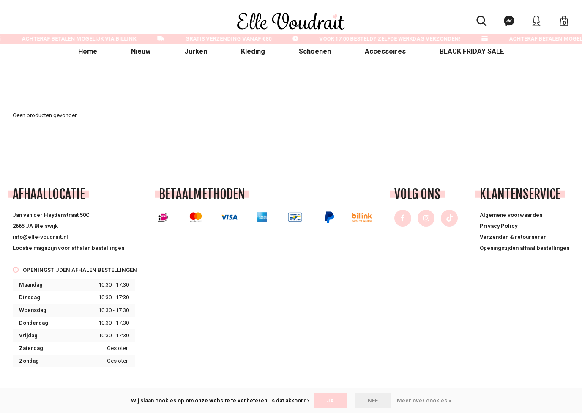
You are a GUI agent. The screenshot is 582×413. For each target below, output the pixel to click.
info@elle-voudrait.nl (40, 237)
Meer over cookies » (424, 400)
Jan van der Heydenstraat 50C (51, 215)
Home (87, 51)
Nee (373, 400)
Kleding (253, 51)
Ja (330, 400)
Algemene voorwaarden (511, 215)
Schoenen (315, 51)
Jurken (195, 51)
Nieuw (140, 51)
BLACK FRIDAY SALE (472, 51)
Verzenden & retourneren (513, 237)
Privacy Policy (498, 226)
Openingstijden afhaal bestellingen (524, 248)
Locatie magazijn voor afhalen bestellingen (68, 248)
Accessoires (385, 51)
